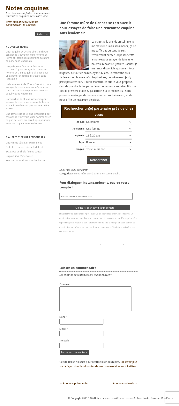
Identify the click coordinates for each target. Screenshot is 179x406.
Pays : (82, 142)
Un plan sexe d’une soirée (19, 156)
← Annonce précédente (73, 383)
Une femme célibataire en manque (24, 142)
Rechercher (98, 160)
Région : (81, 149)
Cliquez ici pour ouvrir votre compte (94, 207)
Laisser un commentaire (107, 173)
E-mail (63, 328)
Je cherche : (78, 128)
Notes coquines (27, 8)
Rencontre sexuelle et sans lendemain (26, 160)
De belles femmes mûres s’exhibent (24, 147)
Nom (63, 316)
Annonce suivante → (125, 383)
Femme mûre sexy (82, 173)
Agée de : (80, 135)
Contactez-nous (125, 398)
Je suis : (81, 122)
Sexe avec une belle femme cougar (24, 151)
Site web (64, 340)
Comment (64, 284)
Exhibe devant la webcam (21, 24)
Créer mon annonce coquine (22, 21)
